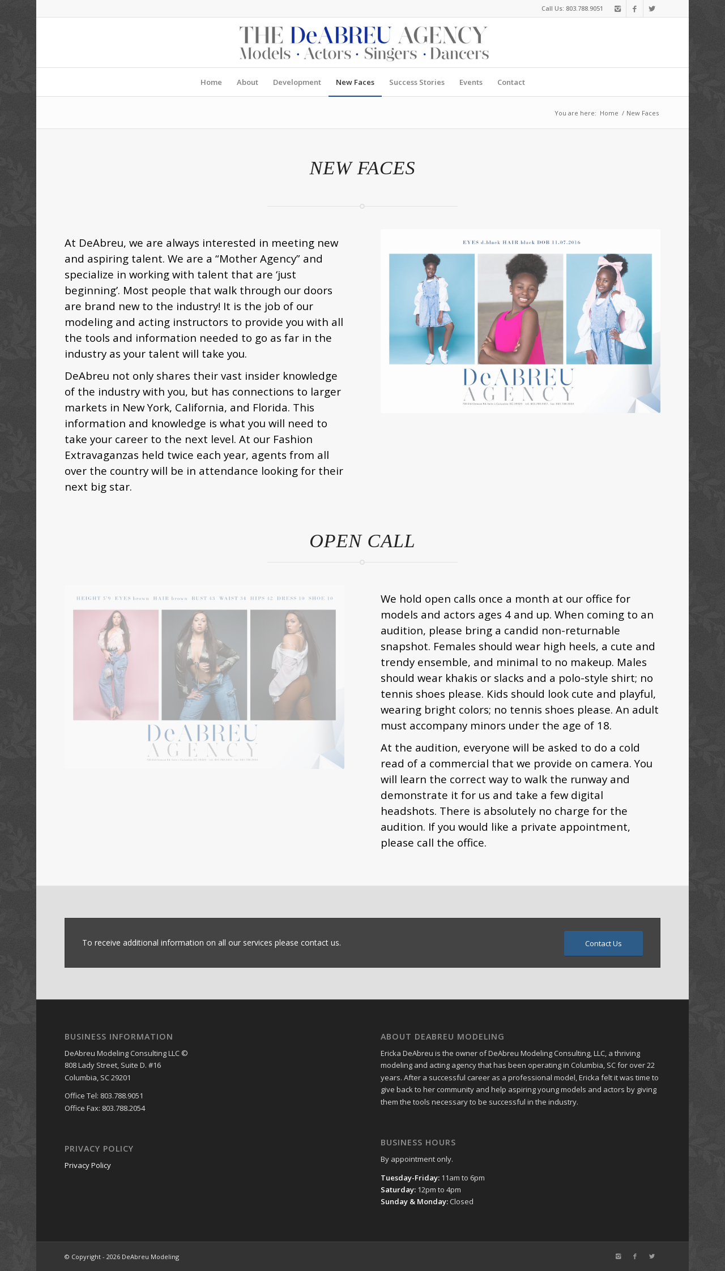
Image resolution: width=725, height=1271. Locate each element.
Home (609, 113)
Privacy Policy (88, 1165)
